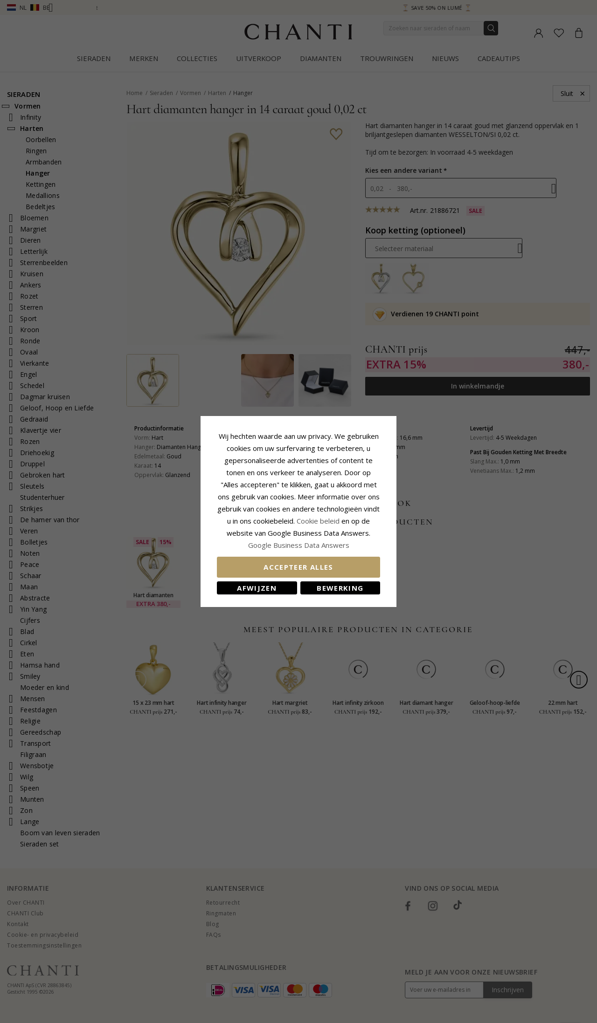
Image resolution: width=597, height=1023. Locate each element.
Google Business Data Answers (298, 545)
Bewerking (340, 588)
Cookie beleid (319, 520)
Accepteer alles (298, 567)
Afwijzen (257, 588)
